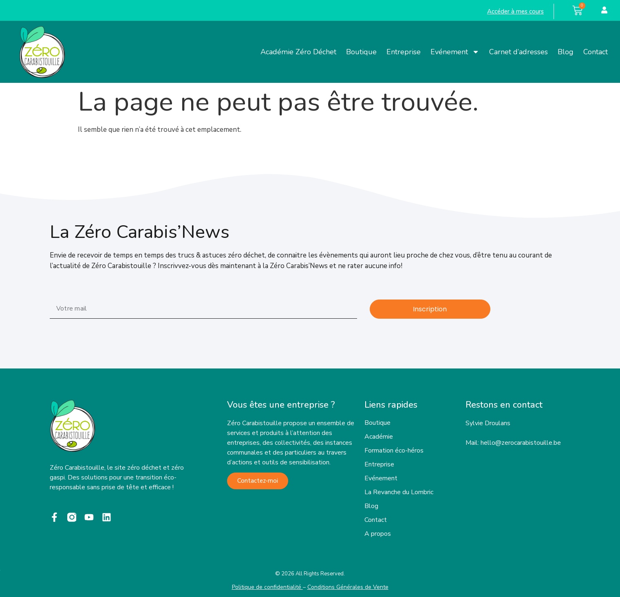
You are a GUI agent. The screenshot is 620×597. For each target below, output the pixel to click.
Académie (378, 437)
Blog (566, 52)
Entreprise (403, 52)
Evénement (454, 52)
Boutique (361, 52)
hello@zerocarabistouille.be (521, 442)
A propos (377, 534)
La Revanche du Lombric (398, 492)
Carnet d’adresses (518, 52)
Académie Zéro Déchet (298, 52)
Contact (595, 52)
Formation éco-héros (394, 450)
